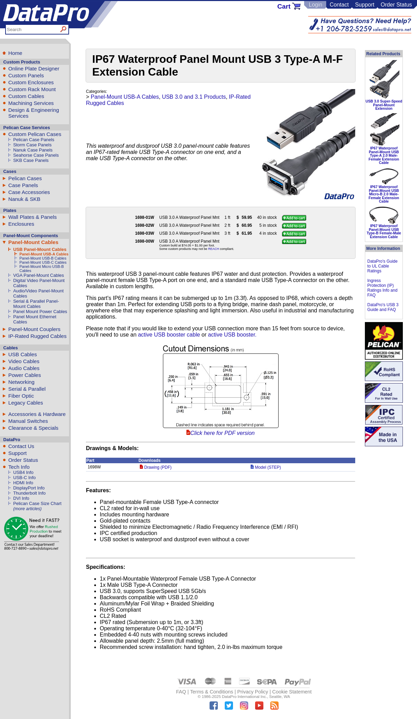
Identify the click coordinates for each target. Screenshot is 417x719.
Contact (339, 5)
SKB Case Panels (31, 160)
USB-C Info (24, 477)
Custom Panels (26, 75)
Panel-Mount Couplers (34, 329)
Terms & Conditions (211, 691)
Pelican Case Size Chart (37, 503)
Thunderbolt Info (29, 493)
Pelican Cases (25, 178)
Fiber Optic (21, 396)
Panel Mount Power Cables (40, 311)
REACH (213, 249)
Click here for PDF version (222, 433)
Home (15, 53)
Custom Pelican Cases (34, 134)
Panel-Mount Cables (33, 242)
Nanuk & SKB (24, 199)
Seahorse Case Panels (36, 155)
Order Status (396, 5)
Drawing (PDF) (156, 467)
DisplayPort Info (29, 487)
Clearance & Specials (33, 428)
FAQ (181, 691)
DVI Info (21, 498)
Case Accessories (29, 192)
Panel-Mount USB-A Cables (43, 254)
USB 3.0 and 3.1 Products (194, 97)
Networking (21, 382)
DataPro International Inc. (244, 696)
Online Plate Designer (33, 68)
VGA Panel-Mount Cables (38, 275)
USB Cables (22, 354)
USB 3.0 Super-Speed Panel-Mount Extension (384, 104)
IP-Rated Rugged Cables (37, 336)
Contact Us (21, 446)
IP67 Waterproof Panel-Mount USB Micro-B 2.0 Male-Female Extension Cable (384, 194)
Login (315, 5)
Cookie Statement (291, 691)
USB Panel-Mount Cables (39, 249)
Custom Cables (26, 96)
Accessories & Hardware (37, 414)
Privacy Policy (252, 691)
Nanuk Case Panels (32, 150)
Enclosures (21, 224)
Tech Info (19, 467)
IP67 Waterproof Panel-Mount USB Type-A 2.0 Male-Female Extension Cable (384, 155)
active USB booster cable (169, 335)
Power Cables (24, 375)
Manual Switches (28, 421)
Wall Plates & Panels (32, 217)
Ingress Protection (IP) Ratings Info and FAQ (382, 288)
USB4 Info (23, 472)
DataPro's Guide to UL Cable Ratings (382, 266)
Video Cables (23, 361)
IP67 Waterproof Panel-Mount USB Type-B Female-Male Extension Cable (384, 231)
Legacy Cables (25, 403)
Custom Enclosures (31, 82)
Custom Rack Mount (32, 89)
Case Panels (23, 185)
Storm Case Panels (32, 144)
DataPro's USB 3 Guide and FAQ (382, 307)
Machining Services (31, 103)
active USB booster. (232, 335)
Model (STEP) (266, 467)
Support (364, 5)
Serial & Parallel (27, 389)
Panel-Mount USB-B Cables (42, 258)
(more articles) (27, 508)
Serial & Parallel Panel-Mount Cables (36, 304)
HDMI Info (23, 482)
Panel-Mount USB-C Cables (43, 262)
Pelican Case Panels (33, 139)
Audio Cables (23, 368)
